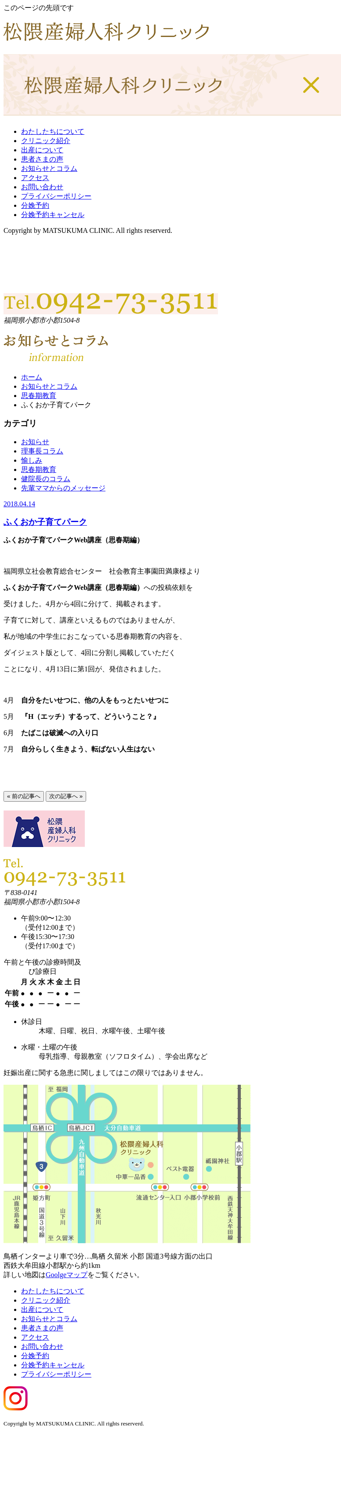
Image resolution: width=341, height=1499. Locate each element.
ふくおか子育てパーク (45, 522)
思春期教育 (38, 395)
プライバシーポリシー (56, 196)
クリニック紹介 (45, 140)
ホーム (31, 377)
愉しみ (31, 460)
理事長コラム (42, 451)
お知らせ (35, 442)
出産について (42, 150)
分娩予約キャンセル (52, 214)
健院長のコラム (45, 478)
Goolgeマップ (66, 1274)
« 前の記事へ (23, 796)
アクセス (35, 177)
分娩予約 (35, 205)
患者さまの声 (42, 159)
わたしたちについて (52, 131)
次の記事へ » (66, 796)
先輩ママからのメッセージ (63, 488)
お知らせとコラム (49, 168)
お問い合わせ (42, 187)
